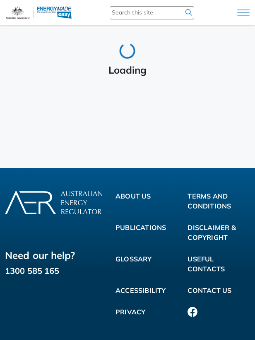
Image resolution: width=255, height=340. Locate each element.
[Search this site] (140, 12)
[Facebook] (192, 312)
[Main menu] (243, 12)
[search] (188, 12)
